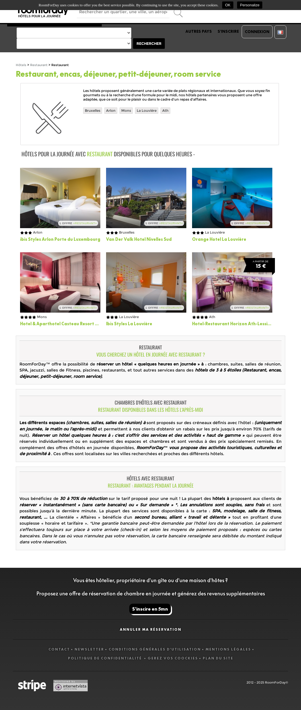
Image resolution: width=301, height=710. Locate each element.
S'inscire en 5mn (150, 609)
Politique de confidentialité (105, 658)
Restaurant (39, 65)
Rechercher (148, 43)
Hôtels (21, 65)
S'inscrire (228, 31)
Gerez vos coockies (173, 658)
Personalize (249, 5)
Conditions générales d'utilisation (155, 649)
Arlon (111, 110)
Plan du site (218, 658)
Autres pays (198, 31)
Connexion (257, 31)
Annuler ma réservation (150, 629)
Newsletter (89, 649)
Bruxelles (92, 110)
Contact (59, 649)
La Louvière (147, 110)
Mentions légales (228, 649)
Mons (126, 110)
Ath (165, 110)
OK (227, 5)
